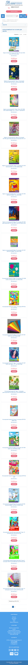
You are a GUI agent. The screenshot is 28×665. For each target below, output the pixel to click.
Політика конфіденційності (14, 633)
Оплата (14, 619)
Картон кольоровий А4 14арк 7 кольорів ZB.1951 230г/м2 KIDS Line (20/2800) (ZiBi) (14, 166)
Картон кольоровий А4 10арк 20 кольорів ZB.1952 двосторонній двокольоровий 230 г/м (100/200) (14, 138)
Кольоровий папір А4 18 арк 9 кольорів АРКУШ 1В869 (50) (14, 420)
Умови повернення (14, 622)
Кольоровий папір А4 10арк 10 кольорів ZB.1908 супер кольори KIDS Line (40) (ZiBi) (14, 279)
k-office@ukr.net (14, 644)
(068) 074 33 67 (15, 7)
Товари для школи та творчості (12, 19)
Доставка (14, 618)
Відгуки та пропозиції (14, 627)
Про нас (14, 617)
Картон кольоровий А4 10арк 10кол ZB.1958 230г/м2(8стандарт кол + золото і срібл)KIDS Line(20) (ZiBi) (14, 110)
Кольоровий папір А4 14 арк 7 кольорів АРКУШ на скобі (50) (14, 307)
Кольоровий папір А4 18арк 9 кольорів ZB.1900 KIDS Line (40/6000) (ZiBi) (14, 448)
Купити (14, 61)
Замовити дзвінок (14, 11)
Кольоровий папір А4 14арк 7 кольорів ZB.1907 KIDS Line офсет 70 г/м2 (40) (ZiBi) (14, 363)
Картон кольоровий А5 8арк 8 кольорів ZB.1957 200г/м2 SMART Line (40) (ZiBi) (14, 251)
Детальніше (14, 55)
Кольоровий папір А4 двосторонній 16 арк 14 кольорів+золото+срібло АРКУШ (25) (14, 589)
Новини (14, 629)
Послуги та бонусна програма (14, 631)
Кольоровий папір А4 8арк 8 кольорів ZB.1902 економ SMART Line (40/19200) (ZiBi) (14, 504)
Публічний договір (14, 634)
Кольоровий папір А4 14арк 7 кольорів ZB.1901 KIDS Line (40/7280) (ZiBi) (14, 335)
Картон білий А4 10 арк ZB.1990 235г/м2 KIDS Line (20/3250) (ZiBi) (14, 53)
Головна (3, 19)
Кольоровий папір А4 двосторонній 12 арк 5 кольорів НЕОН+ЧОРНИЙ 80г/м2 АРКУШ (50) (14, 561)
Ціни (14, 620)
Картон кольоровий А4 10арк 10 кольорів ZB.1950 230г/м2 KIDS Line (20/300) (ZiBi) (14, 82)
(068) (14, 642)
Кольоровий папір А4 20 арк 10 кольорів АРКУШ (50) (14, 476)
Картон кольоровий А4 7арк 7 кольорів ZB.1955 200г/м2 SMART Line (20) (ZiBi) (14, 194)
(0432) (14, 641)
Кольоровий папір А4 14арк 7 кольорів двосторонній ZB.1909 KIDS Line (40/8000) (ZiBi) (14, 392)
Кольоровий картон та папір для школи (9, 21)
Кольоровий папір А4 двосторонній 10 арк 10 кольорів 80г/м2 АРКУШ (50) (14, 533)
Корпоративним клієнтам (14, 630)
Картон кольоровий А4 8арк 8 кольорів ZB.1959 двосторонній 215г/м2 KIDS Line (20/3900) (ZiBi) (14, 222)
